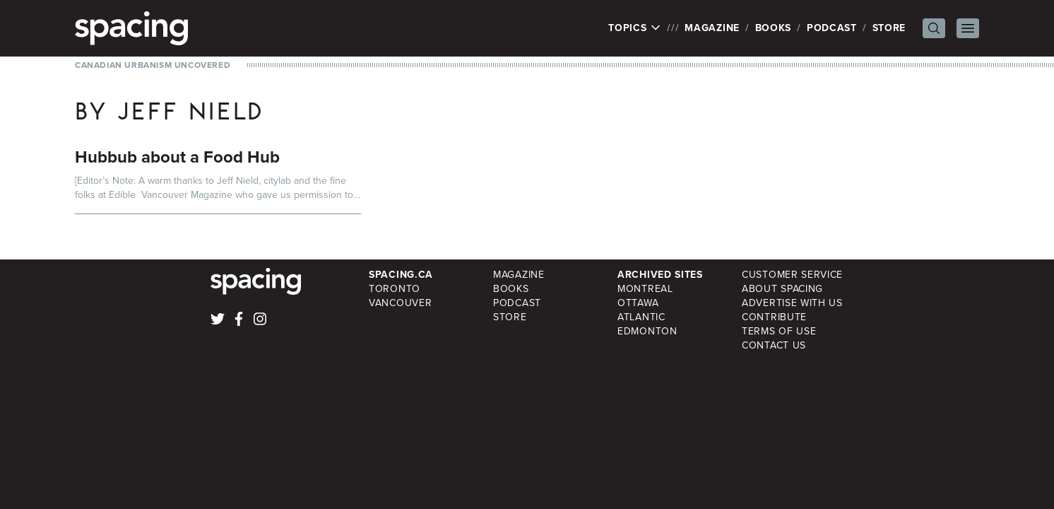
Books (773, 28)
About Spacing (782, 288)
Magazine (712, 28)
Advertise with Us (792, 303)
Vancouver (400, 303)
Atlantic (641, 317)
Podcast (832, 28)
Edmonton (647, 331)
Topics (634, 28)
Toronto (394, 288)
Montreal (645, 288)
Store (889, 28)
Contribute (774, 317)
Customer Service (792, 274)
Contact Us (774, 345)
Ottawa (637, 303)
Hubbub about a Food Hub (177, 157)
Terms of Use (779, 331)
